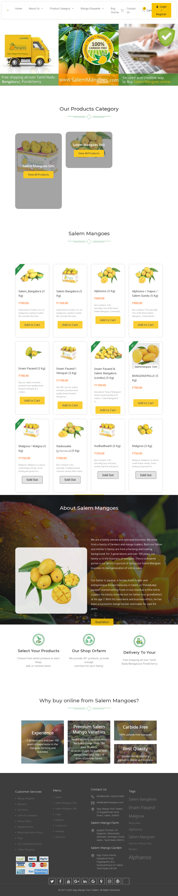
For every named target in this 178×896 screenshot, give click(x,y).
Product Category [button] (60, 8)
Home (18, 8)
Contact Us (131, 10)
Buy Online (117, 10)
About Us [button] (34, 8)
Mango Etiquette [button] (90, 8)
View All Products (38, 300)
